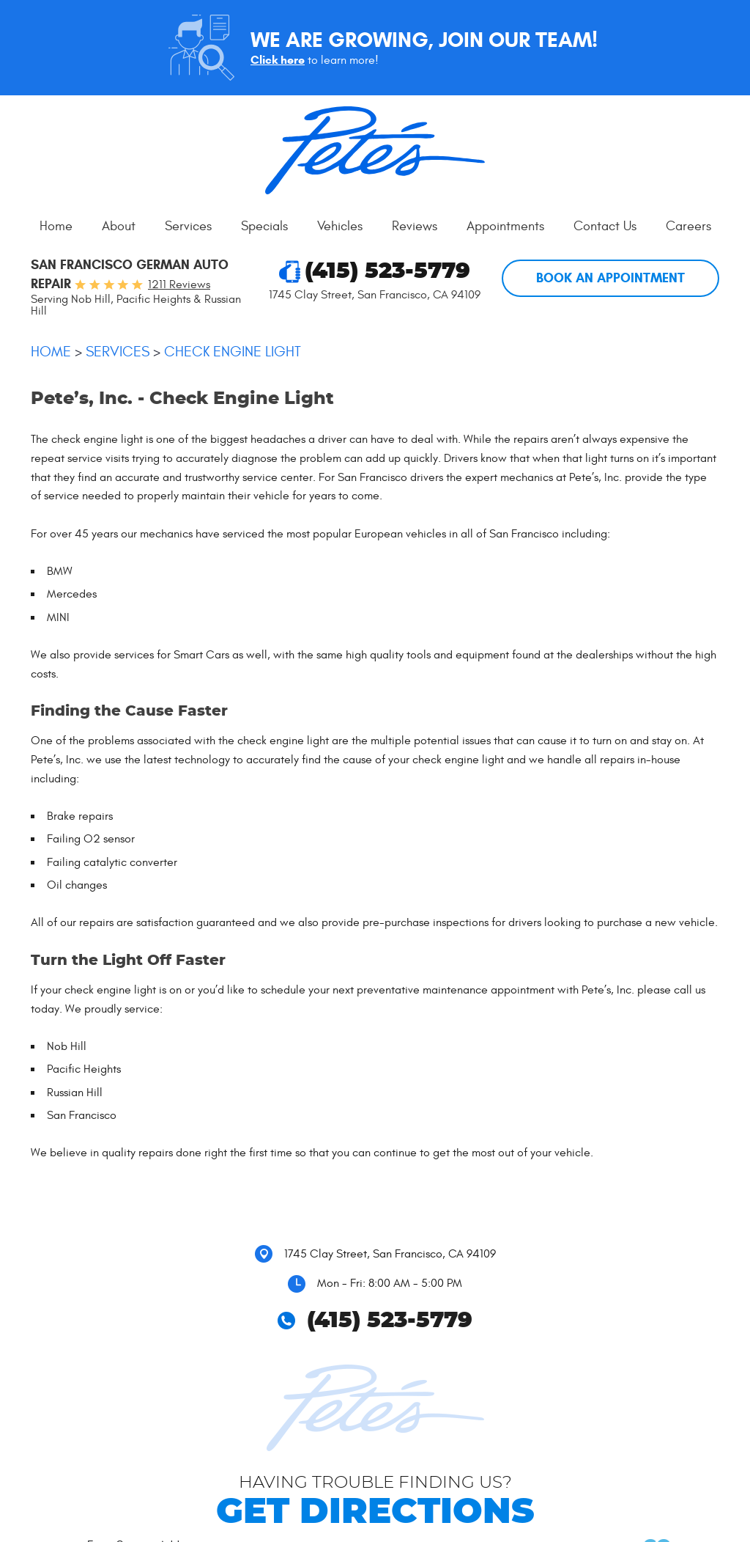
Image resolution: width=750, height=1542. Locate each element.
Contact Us (604, 226)
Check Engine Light (232, 351)
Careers (688, 226)
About (118, 226)
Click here (277, 60)
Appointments (505, 226)
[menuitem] (56, 226)
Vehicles (340, 226)
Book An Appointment (610, 278)
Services (188, 226)
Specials (264, 226)
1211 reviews (179, 284)
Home (56, 226)
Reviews (414, 226)
